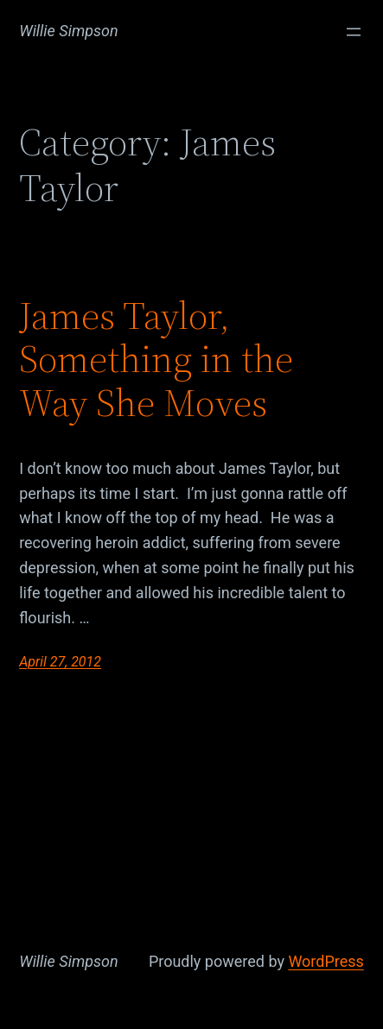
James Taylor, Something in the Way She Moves (156, 360)
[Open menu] (353, 32)
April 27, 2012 (60, 661)
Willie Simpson (68, 31)
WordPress (325, 961)
